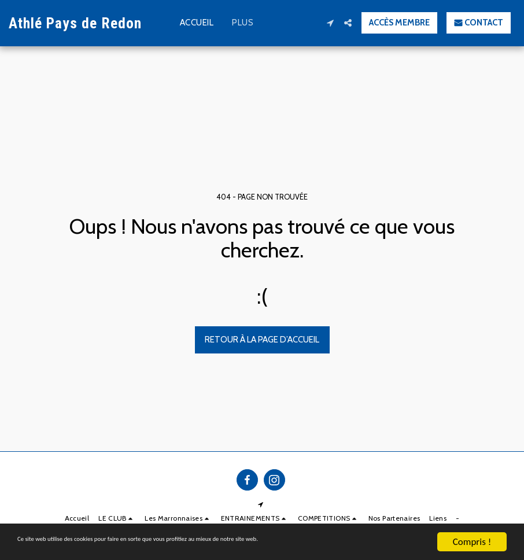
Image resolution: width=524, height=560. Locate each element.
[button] (330, 23)
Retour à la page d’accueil (262, 339)
